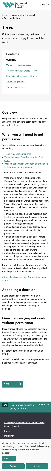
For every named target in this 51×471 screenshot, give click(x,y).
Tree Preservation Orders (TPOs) (21, 70)
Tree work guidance (15, 81)
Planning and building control (22, 15)
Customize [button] (9, 459)
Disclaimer (9, 436)
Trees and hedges (12, 18)
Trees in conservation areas (19, 65)
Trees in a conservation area (17, 154)
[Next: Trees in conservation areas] (12, 384)
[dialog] (25, 455)
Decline (13, 466)
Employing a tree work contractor (22, 76)
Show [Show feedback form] (44, 404)
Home (4, 15)
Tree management (15, 87)
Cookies (8, 431)
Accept (37, 466)
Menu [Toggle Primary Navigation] (44, 4)
